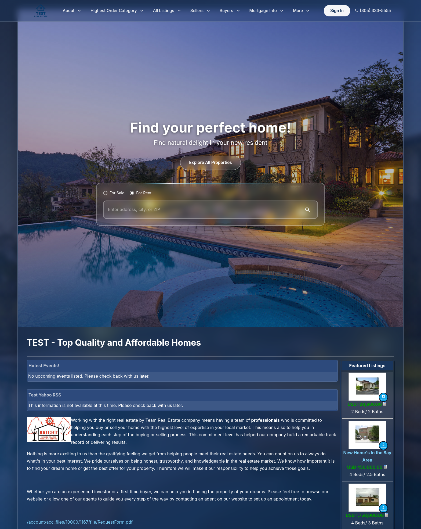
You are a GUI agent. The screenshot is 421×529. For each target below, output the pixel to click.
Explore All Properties (210, 163)
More (301, 11)
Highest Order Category (117, 11)
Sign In (337, 11)
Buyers (229, 11)
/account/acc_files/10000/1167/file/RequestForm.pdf (80, 522)
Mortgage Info (266, 11)
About (72, 11)
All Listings (167, 11)
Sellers (200, 11)
